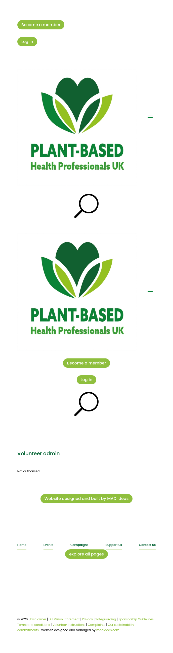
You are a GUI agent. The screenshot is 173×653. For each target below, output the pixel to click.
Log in (27, 41)
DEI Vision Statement (64, 619)
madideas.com (107, 630)
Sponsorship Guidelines (136, 619)
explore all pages (86, 554)
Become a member (40, 25)
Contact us (147, 545)
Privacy (87, 619)
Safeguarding (105, 619)
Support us (114, 545)
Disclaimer (38, 619)
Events (48, 545)
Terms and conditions (33, 625)
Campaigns (79, 545)
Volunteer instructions (69, 625)
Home (21, 545)
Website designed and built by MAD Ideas (87, 498)
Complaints (96, 625)
